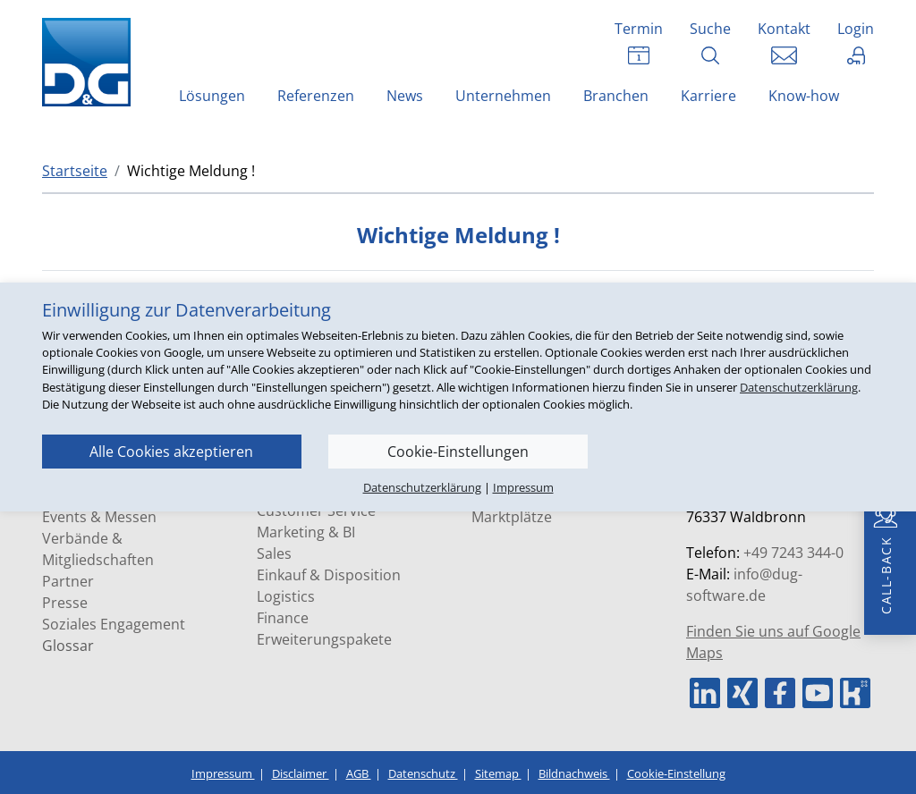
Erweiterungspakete (324, 639)
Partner (68, 581)
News (404, 96)
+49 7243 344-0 (793, 552)
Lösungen (212, 96)
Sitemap (498, 773)
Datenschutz (423, 773)
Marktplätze (511, 517)
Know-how (803, 96)
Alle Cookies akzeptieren (171, 451)
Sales (274, 553)
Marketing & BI (306, 532)
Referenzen (315, 96)
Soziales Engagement (113, 624)
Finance (283, 618)
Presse (65, 602)
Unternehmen (503, 96)
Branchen (616, 96)
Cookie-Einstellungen (458, 451)
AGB (358, 773)
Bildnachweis (574, 773)
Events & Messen (99, 517)
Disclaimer (300, 773)
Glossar (68, 645)
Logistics (286, 596)
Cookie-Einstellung (676, 773)
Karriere (708, 96)
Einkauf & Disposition (329, 575)
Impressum (223, 773)
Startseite (74, 171)
